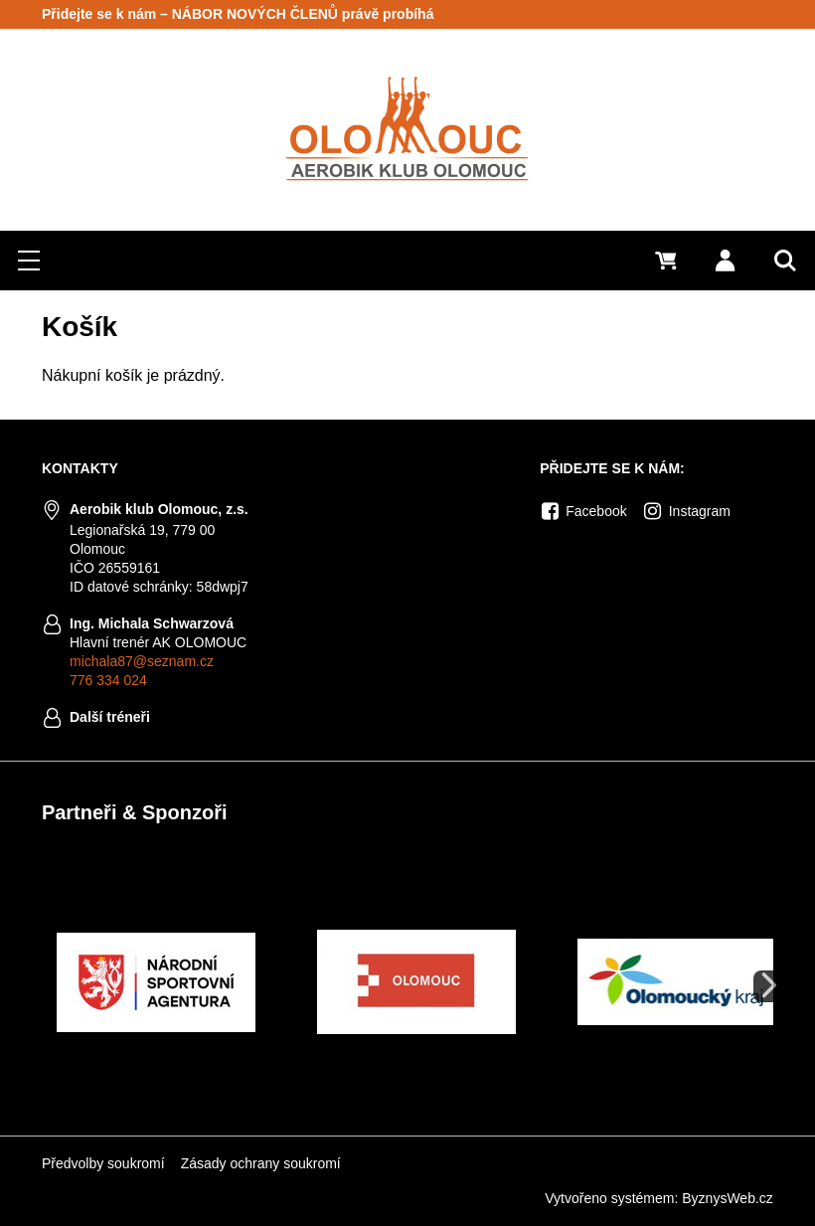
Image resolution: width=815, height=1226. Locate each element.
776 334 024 (108, 680)
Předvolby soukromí (103, 1163)
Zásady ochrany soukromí (261, 1163)
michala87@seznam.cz (142, 661)
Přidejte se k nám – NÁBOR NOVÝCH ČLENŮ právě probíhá (237, 14)
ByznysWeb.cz (727, 1198)
